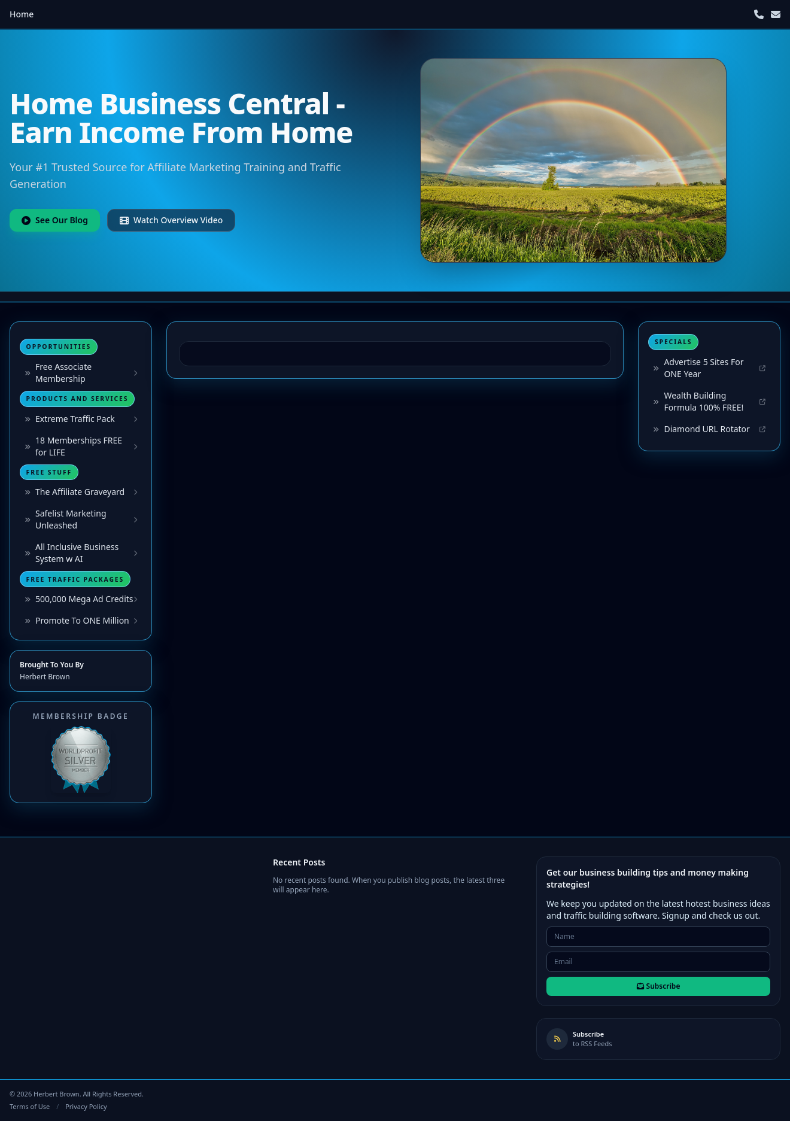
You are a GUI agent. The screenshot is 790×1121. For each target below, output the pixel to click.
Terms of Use (30, 1106)
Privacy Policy (86, 1106)
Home (22, 14)
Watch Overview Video (171, 220)
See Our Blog (55, 220)
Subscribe (658, 986)
